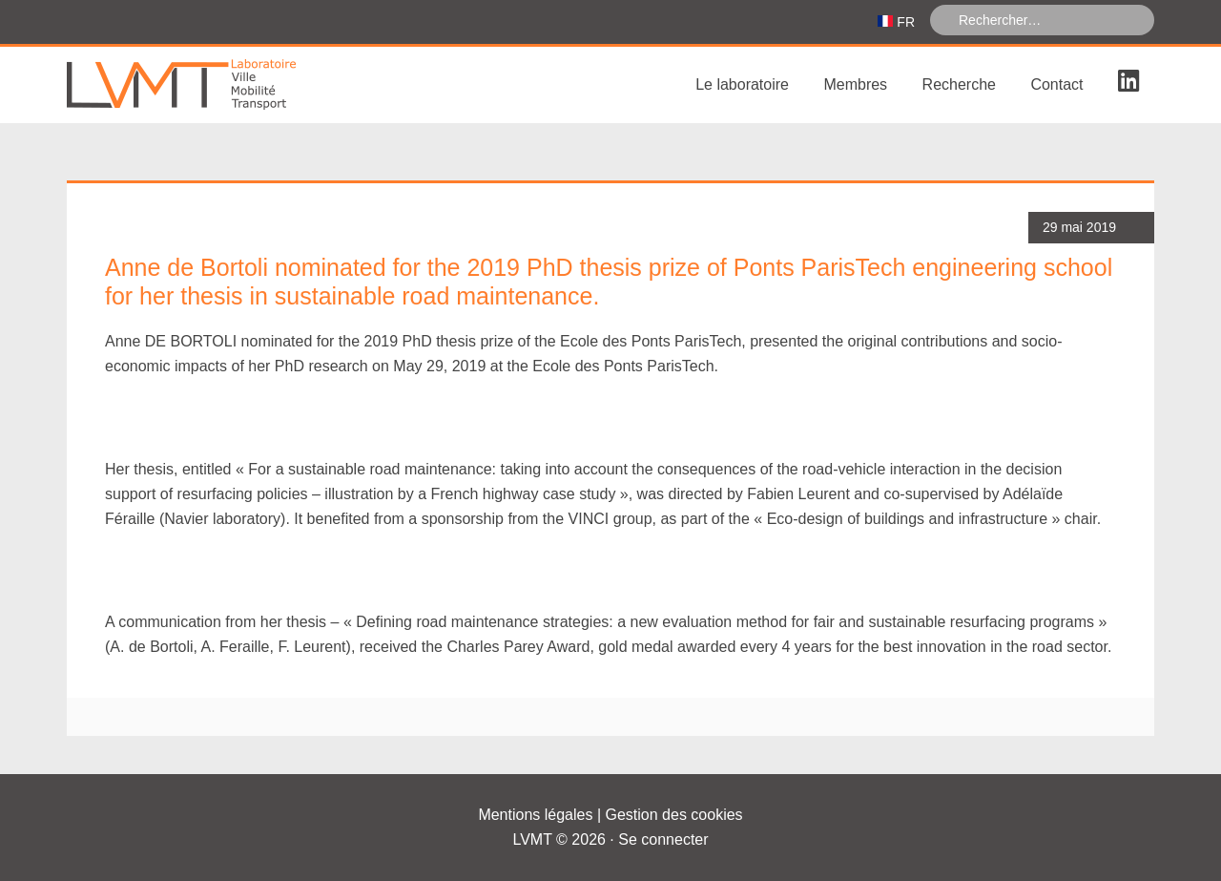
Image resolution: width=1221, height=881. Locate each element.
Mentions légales (535, 815)
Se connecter (663, 839)
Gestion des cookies (674, 815)
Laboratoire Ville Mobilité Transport (210, 85)
